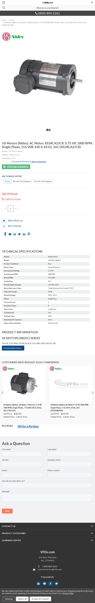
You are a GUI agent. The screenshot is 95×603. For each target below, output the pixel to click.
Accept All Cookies (40, 598)
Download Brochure (12, 348)
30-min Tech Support (22, 181)
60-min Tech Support (43, 181)
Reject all (22, 598)
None (7, 181)
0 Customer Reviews (20, 161)
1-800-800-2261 (49, 566)
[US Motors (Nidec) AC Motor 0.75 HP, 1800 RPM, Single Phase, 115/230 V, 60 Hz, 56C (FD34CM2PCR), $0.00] (71, 383)
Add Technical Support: (12, 176)
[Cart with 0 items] (92, 2)
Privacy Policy (68, 593)
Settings (9, 598)
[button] (38, 161)
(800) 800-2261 (47, 13)
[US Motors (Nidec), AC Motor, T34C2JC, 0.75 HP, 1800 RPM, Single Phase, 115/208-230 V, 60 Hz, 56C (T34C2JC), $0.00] (23, 383)
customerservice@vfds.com (50, 569)
